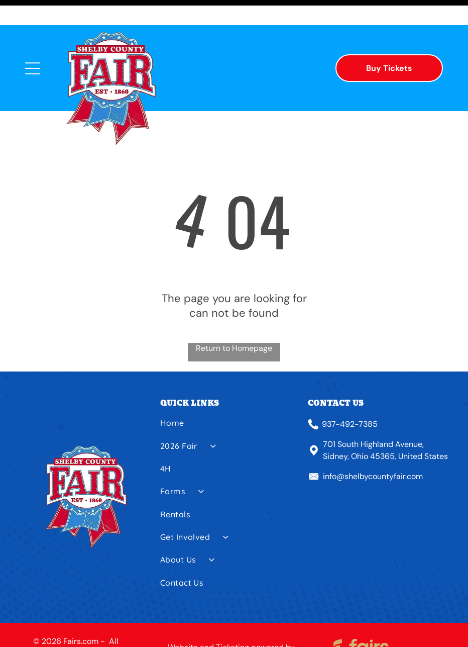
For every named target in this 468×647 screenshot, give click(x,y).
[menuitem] (230, 401)
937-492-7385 (350, 399)
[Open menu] (32, 43)
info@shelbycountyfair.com (373, 451)
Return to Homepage (234, 323)
